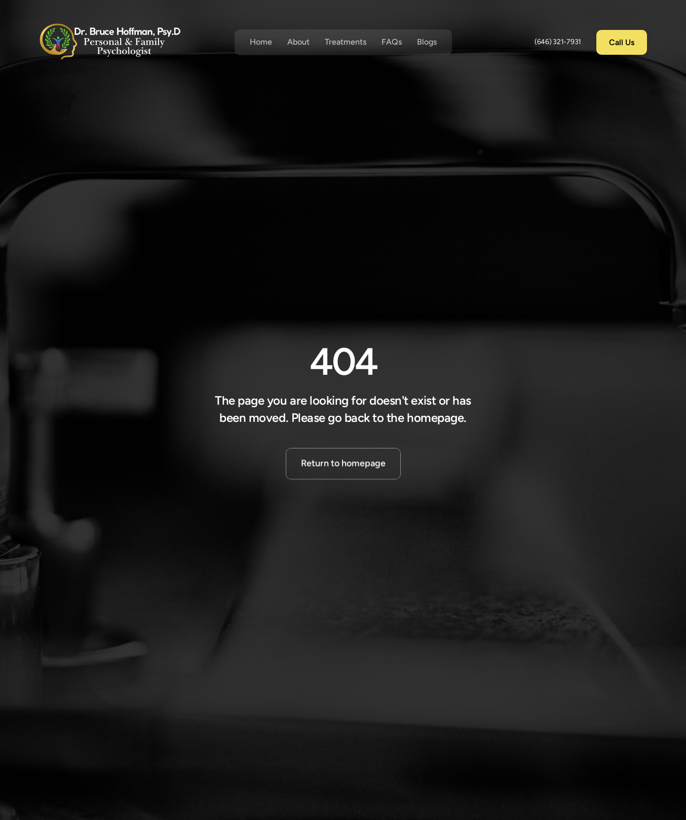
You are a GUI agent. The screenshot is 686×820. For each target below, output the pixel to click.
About (298, 42)
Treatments (345, 42)
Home (261, 42)
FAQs (392, 42)
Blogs (427, 42)
